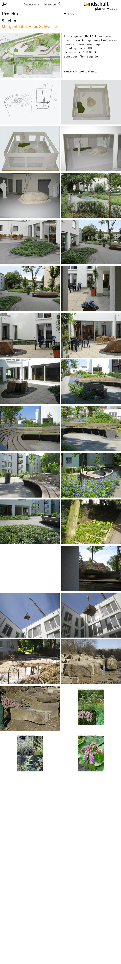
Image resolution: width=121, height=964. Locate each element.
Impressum (51, 4)
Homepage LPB (101, 6)
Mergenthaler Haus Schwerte (29, 26)
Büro (68, 13)
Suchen (4, 3)
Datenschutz (31, 4)
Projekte (11, 13)
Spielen (9, 20)
